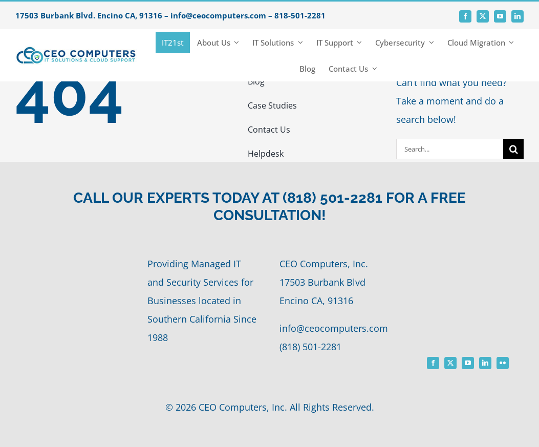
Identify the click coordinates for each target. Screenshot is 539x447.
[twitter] (483, 16)
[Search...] (450, 149)
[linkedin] (517, 16)
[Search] (513, 149)
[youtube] (500, 16)
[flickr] (503, 363)
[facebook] (465, 16)
